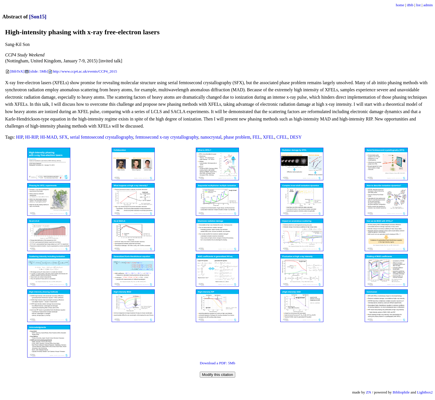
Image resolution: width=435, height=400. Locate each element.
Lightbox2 (425, 392)
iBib (410, 5)
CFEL (282, 137)
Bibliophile (401, 392)
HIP (19, 137)
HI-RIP (31, 137)
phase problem (237, 137)
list (418, 5)
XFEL (268, 137)
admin (428, 5)
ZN (368, 392)
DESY (296, 137)
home (400, 5)
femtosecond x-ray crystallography (166, 137)
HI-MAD (48, 137)
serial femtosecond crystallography (101, 137)
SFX (63, 137)
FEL (256, 137)
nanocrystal (211, 137)
